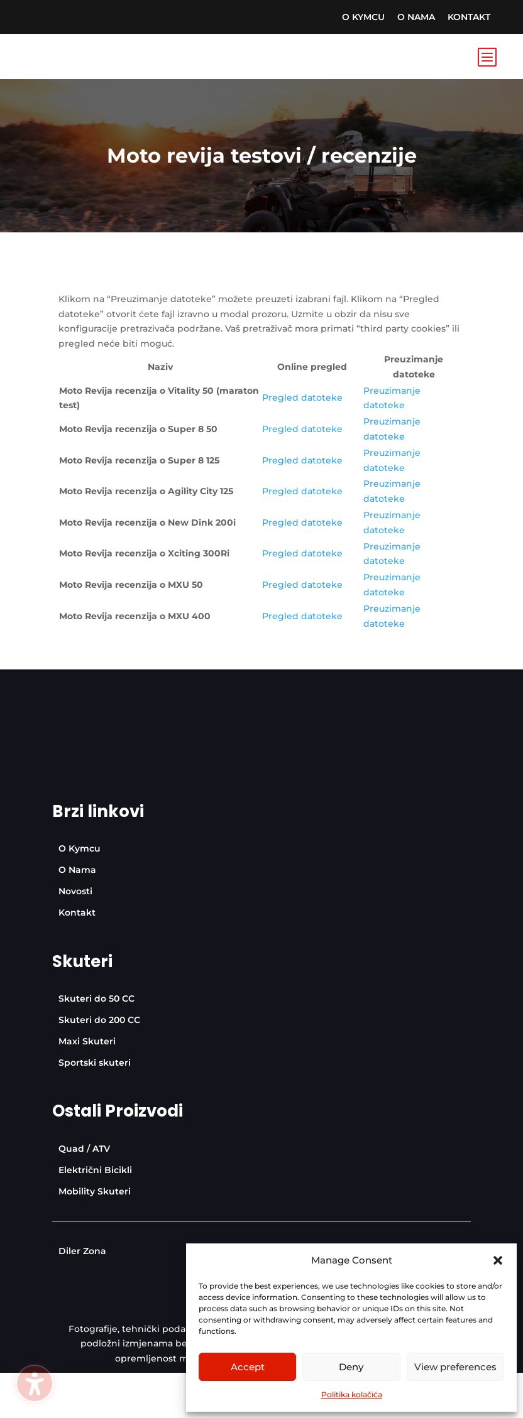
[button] (498, 1260)
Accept (248, 1367)
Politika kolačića (351, 1394)
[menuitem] (363, 17)
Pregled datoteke (302, 397)
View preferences (455, 1367)
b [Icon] (486, 56)
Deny (351, 1367)
